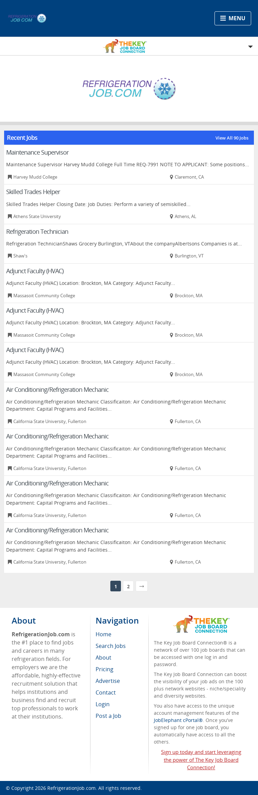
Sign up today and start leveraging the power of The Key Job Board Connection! (201, 759)
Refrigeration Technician (37, 231)
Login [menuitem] (103, 704)
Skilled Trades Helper (33, 192)
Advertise (108, 681)
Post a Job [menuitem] (108, 716)
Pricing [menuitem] (104, 669)
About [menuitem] (103, 657)
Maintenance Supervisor (37, 152)
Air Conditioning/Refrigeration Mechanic (57, 389)
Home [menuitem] (103, 634)
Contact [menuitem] (106, 692)
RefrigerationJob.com (71, 788)
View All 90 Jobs (232, 138)
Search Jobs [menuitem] (111, 646)
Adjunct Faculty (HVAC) (34, 271)
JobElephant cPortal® (178, 720)
